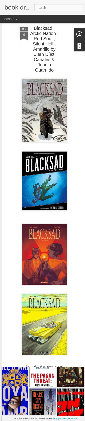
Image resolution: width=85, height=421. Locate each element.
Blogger (57, 418)
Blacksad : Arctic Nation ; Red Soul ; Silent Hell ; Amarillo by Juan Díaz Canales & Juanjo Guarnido (44, 40)
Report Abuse (70, 418)
